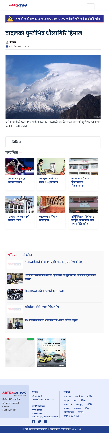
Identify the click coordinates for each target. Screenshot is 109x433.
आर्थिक (90, 396)
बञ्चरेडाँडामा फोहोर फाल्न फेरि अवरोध (42, 307)
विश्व (87, 408)
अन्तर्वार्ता (68, 404)
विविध (81, 412)
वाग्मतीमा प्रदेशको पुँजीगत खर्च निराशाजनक (80, 182)
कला (75, 400)
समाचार (67, 396)
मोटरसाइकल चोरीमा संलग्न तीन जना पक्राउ (44, 291)
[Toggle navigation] (91, 6)
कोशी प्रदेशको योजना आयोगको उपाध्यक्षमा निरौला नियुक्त (51, 320)
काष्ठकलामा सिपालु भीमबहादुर (48, 218)
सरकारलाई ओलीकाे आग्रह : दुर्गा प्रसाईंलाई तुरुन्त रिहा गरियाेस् (54, 262)
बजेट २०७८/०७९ (71, 416)
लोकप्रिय (27, 255)
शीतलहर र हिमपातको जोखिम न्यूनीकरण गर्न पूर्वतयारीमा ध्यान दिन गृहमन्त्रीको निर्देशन (60, 277)
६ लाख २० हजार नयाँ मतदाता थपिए (18, 218)
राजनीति (79, 396)
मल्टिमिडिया (69, 412)
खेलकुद (79, 404)
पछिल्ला (12, 255)
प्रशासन (77, 408)
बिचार (84, 400)
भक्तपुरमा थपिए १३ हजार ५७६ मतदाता (48, 180)
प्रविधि (89, 404)
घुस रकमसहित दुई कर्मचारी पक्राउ (17, 180)
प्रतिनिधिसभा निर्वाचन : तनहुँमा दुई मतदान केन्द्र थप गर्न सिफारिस (82, 220)
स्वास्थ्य (67, 408)
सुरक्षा (66, 400)
